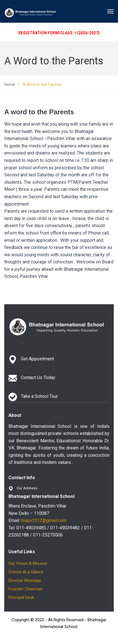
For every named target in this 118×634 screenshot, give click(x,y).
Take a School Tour (39, 396)
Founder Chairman (25, 588)
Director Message (24, 580)
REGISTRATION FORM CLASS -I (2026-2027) (59, 33)
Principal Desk (21, 597)
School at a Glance (25, 571)
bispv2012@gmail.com (43, 520)
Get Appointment (37, 359)
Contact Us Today (38, 377)
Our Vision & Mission (27, 563)
